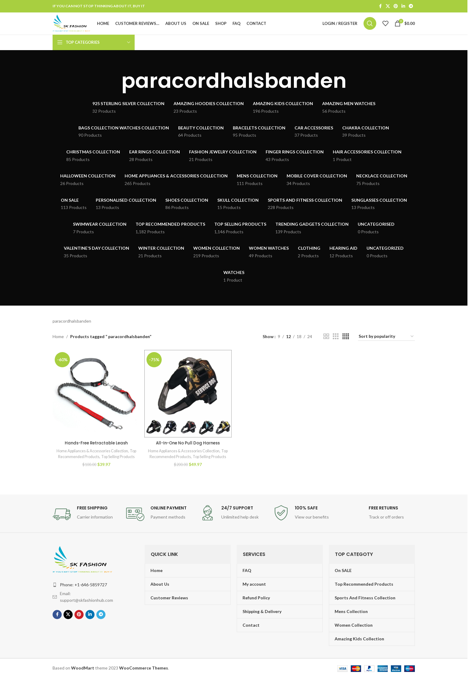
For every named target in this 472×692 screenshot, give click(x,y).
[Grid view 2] (326, 346)
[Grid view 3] (336, 346)
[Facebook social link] (380, 6)
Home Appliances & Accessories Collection (95, 459)
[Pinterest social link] (396, 6)
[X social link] (388, 6)
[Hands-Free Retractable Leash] (96, 403)
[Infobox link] (86, 528)
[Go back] (113, 90)
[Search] (369, 28)
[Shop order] (386, 346)
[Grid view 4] (346, 346)
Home (58, 346)
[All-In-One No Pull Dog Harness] (188, 403)
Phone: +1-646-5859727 (83, 598)
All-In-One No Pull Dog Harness (187, 451)
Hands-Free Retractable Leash (96, 451)
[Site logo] (81, 28)
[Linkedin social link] (403, 6)
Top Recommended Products (85, 465)
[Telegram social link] (411, 6)
